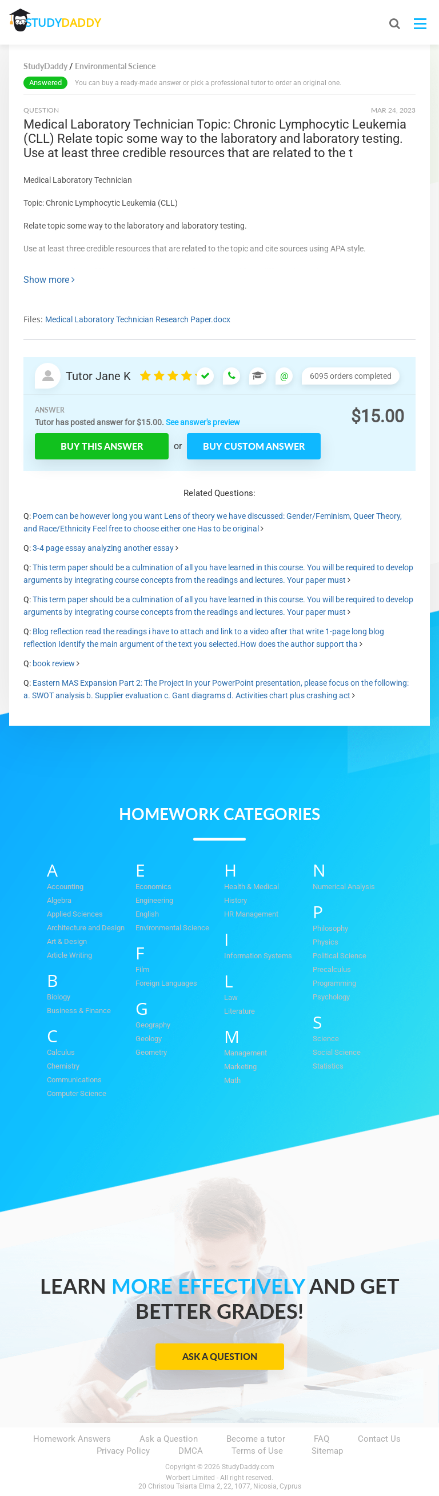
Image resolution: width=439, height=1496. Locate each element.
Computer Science (76, 1093)
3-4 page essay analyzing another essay (103, 548)
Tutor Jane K (98, 376)
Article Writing (69, 955)
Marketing (240, 1066)
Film (142, 969)
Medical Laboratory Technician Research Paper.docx (137, 319)
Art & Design (67, 941)
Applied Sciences (75, 914)
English (147, 914)
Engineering (154, 900)
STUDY (69, 22)
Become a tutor (255, 1439)
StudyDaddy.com (248, 1467)
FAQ (321, 1439)
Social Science (337, 1052)
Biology (58, 997)
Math (232, 1080)
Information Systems (258, 955)
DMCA (190, 1451)
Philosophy (330, 928)
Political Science (339, 955)
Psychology (331, 997)
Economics (153, 886)
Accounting (65, 886)
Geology (148, 1038)
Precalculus (332, 969)
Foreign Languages (166, 983)
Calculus (61, 1052)
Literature (239, 1011)
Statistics (328, 1066)
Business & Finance (79, 1010)
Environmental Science (172, 927)
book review (54, 663)
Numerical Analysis (344, 886)
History (235, 900)
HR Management (251, 914)
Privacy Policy (123, 1451)
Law (231, 997)
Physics (325, 942)
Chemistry (63, 1066)
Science (326, 1038)
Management (245, 1053)
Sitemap (327, 1451)
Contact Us (379, 1439)
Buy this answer (102, 446)
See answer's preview (203, 422)
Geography (152, 1025)
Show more (49, 279)
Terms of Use (257, 1451)
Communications (74, 1079)
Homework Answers (72, 1439)
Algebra (59, 900)
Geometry (151, 1052)
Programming (334, 983)
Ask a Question (219, 1356)
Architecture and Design (86, 927)
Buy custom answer (254, 446)
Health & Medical (251, 886)
